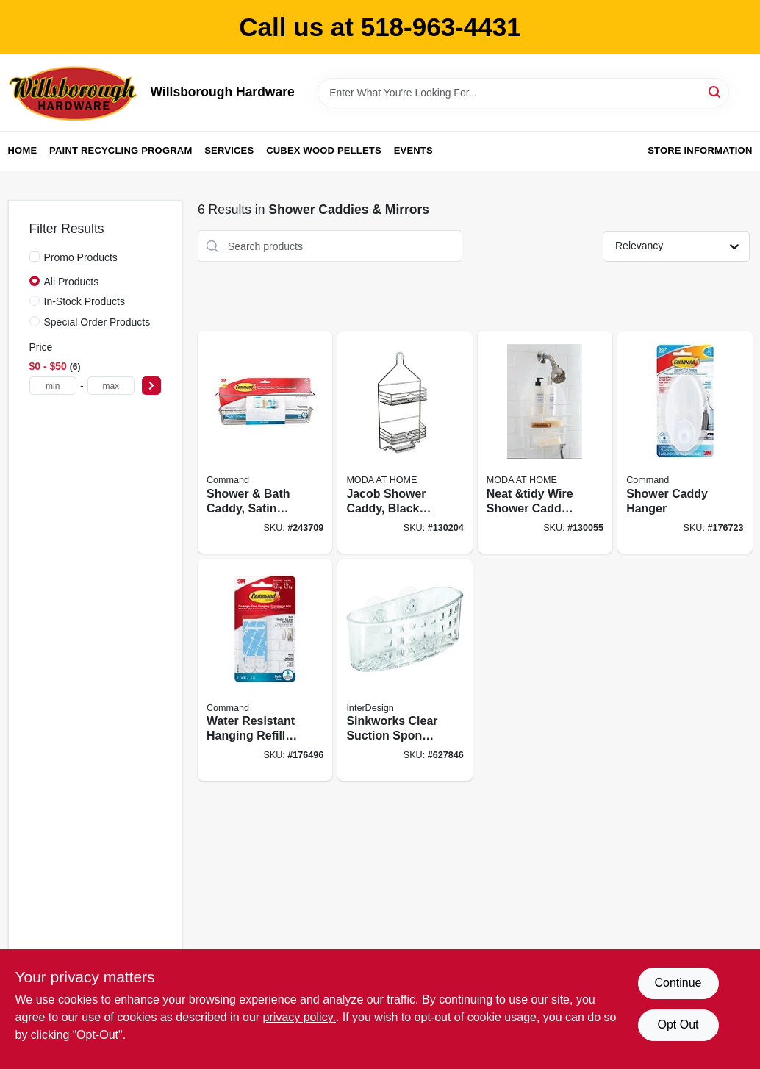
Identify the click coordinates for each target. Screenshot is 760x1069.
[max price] (111, 385)
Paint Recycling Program (120, 150)
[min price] (52, 385)
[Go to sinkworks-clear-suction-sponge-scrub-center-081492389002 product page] (404, 670)
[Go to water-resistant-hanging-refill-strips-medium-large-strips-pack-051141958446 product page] (265, 670)
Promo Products (81, 257)
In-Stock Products (85, 301)
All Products (71, 281)
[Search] (715, 91)
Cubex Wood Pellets (323, 150)
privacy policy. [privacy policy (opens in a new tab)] (299, 1017)
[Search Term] (523, 92)
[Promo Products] (34, 256)
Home (22, 150)
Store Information (700, 150)
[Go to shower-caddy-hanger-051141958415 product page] (684, 442)
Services (229, 150)
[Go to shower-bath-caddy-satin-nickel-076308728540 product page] (265, 442)
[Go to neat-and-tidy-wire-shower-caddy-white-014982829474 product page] (545, 442)
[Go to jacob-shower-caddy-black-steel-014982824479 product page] (404, 442)
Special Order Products (97, 322)
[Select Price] (151, 385)
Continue (677, 982)
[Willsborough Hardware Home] (74, 93)
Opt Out (677, 1024)
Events (413, 150)
